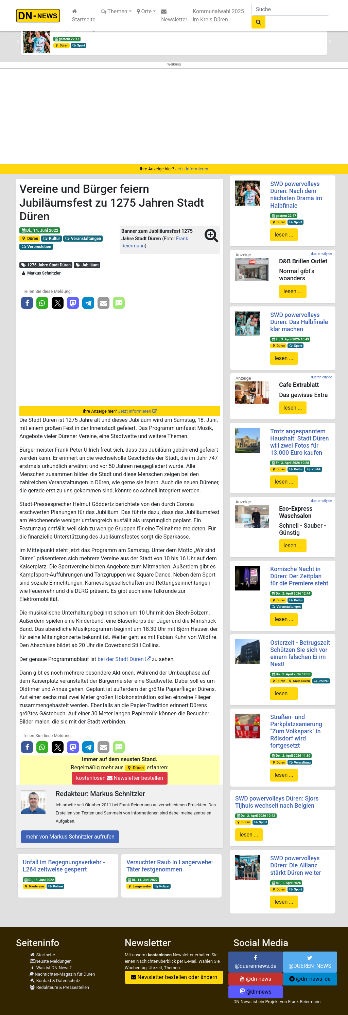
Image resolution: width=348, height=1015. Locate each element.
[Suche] (290, 9)
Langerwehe (139, 886)
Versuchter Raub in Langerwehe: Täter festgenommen (169, 866)
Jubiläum (87, 265)
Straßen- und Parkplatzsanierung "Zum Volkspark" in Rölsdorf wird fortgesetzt (296, 731)
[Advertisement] (174, 116)
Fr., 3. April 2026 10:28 (290, 463)
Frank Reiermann (304, 1001)
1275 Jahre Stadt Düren (46, 265)
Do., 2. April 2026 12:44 (291, 593)
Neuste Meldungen (51, 961)
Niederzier (34, 886)
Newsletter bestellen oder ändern (174, 977)
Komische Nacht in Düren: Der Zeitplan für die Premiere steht (299, 576)
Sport (78, 45)
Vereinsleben (36, 246)
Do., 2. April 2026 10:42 (256, 815)
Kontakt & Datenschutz (55, 980)
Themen (114, 11)
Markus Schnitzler (40, 273)
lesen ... (284, 234)
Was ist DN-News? (51, 967)
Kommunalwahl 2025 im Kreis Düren (218, 15)
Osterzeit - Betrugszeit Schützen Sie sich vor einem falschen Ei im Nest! (300, 653)
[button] (17, 41)
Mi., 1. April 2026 (286, 883)
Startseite (83, 15)
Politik (314, 469)
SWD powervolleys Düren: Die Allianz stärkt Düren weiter (295, 865)
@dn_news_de (310, 979)
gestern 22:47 (67, 39)
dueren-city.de (321, 254)
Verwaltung (300, 762)
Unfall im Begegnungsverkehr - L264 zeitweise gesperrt (64, 866)
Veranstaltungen (83, 238)
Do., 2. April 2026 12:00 (291, 674)
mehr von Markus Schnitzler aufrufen (70, 836)
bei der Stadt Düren (121, 659)
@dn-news (255, 979)
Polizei (55, 886)
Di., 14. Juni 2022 (39, 230)
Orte (144, 11)
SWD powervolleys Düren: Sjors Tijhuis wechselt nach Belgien (277, 802)
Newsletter (174, 15)
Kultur (51, 238)
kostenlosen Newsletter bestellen (119, 778)
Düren (61, 45)
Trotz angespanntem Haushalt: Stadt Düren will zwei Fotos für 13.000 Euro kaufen (299, 442)
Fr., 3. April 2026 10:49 (290, 339)
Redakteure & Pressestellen (59, 987)
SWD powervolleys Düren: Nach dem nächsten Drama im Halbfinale (296, 195)
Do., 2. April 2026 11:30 (291, 755)
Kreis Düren (299, 681)
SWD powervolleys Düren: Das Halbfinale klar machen (299, 322)
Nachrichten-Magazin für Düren (62, 974)
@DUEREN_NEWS (310, 962)
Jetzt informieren (191, 168)
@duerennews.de (256, 962)
